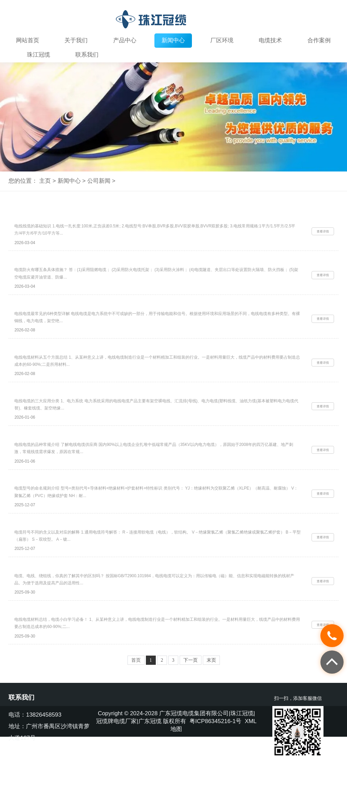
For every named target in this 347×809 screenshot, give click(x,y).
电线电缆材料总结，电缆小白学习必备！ (57, 660)
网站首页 (27, 40)
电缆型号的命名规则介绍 (40, 513)
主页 (45, 181)
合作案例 (319, 40)
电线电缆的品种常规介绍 (40, 464)
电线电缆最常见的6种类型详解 (46, 317)
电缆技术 (270, 40)
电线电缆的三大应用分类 (40, 415)
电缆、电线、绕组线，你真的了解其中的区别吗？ (66, 611)
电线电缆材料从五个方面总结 (45, 366)
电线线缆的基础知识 (35, 220)
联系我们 (87, 54)
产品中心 (124, 40)
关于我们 (76, 40)
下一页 (190, 712)
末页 (211, 712)
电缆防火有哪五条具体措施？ (45, 268)
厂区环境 (221, 40)
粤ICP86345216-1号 (216, 773)
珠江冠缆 (38, 54)
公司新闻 (98, 181)
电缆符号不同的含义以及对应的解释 (52, 562)
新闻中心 (173, 40)
